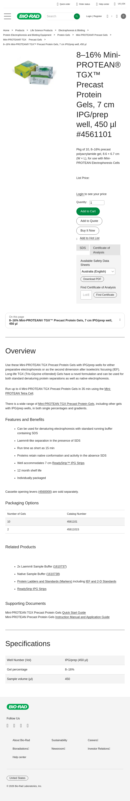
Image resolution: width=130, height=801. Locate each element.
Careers (92, 740)
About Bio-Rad (21, 740)
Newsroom (58, 748)
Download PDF (92, 279)
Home (6, 30)
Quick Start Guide (74, 612)
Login (80, 194)
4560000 (45, 491)
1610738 (53, 574)
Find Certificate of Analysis (98, 287)
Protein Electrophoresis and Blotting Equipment (27, 35)
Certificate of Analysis (101, 250)
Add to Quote (89, 221)
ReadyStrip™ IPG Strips (68, 463)
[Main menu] (7, 16)
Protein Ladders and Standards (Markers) (44, 581)
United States (17, 778)
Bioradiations (20, 748)
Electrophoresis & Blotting (72, 30)
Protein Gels (63, 35)
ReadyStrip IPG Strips (31, 589)
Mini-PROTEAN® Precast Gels (92, 35)
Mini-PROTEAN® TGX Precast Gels (22, 39)
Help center (19, 757)
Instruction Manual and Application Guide (82, 617)
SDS (83, 248)
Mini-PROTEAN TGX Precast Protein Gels (66, 403)
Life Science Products (41, 30)
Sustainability (59, 740)
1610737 (60, 566)
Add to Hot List (89, 238)
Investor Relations (98, 748)
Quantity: (81, 202)
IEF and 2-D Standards (101, 581)
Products (19, 30)
